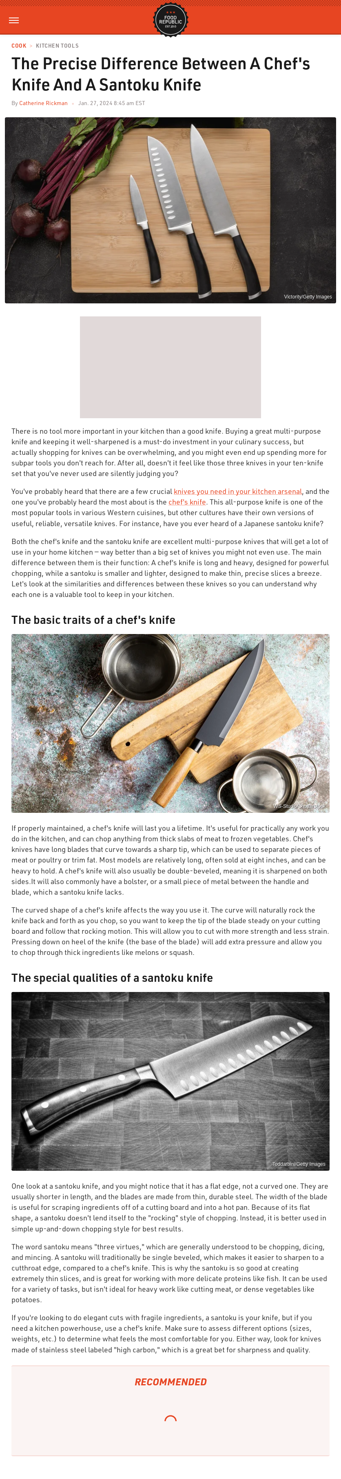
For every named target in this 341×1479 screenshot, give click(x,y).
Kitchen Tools (57, 45)
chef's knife (187, 501)
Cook (18, 45)
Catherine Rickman (43, 102)
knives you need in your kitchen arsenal (238, 491)
